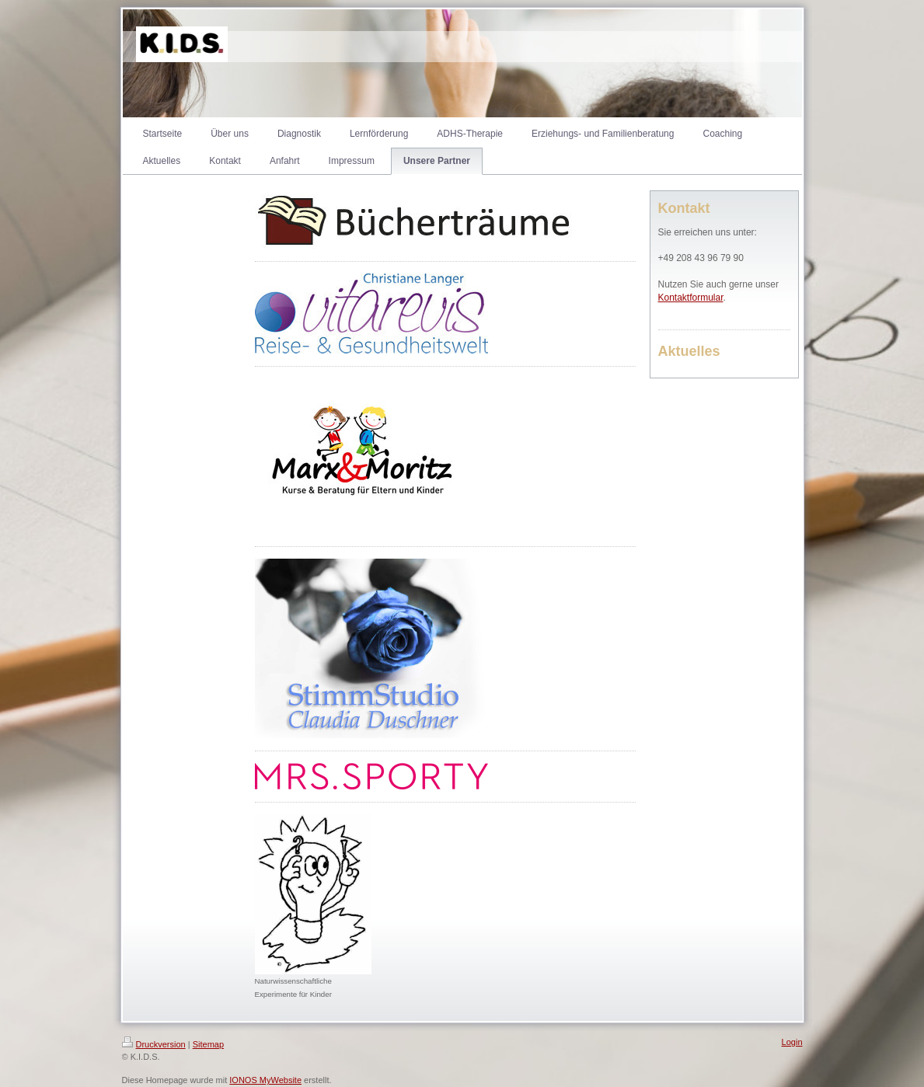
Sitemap (208, 1044)
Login (792, 1042)
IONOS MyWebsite (265, 1080)
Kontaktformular (691, 297)
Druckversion (154, 1044)
